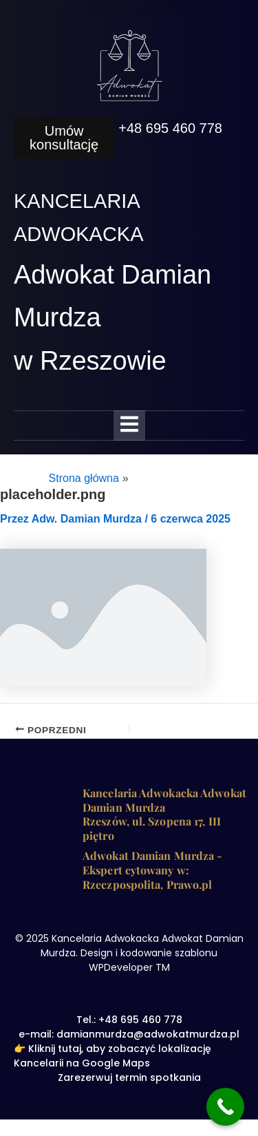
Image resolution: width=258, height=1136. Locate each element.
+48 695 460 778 (170, 128)
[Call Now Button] (225, 1107)
